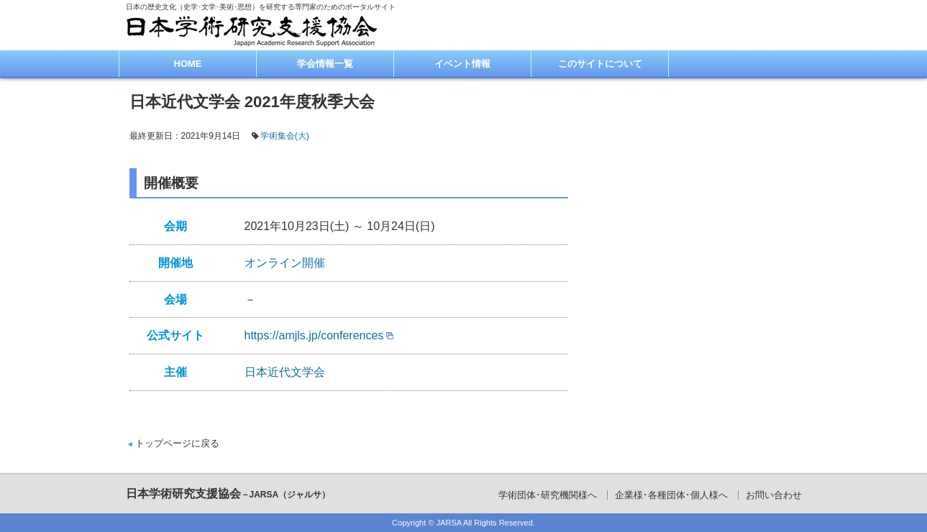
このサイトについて (600, 63)
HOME (188, 63)
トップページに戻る (177, 443)
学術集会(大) (284, 136)
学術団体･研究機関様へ (547, 495)
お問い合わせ (774, 495)
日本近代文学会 (285, 372)
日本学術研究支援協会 (228, 493)
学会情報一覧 (325, 63)
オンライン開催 (285, 263)
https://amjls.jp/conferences (314, 335)
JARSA (449, 522)
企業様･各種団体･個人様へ (671, 495)
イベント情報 (462, 63)
